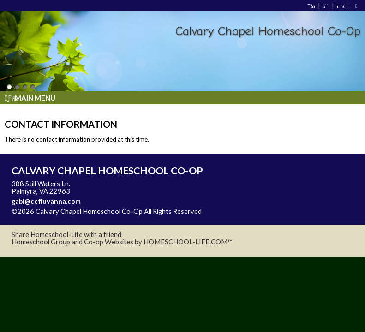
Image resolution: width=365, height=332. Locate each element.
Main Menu (30, 98)
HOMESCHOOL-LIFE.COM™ (188, 242)
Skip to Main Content (242, 211)
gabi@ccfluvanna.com (46, 201)
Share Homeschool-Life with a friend (66, 234)
